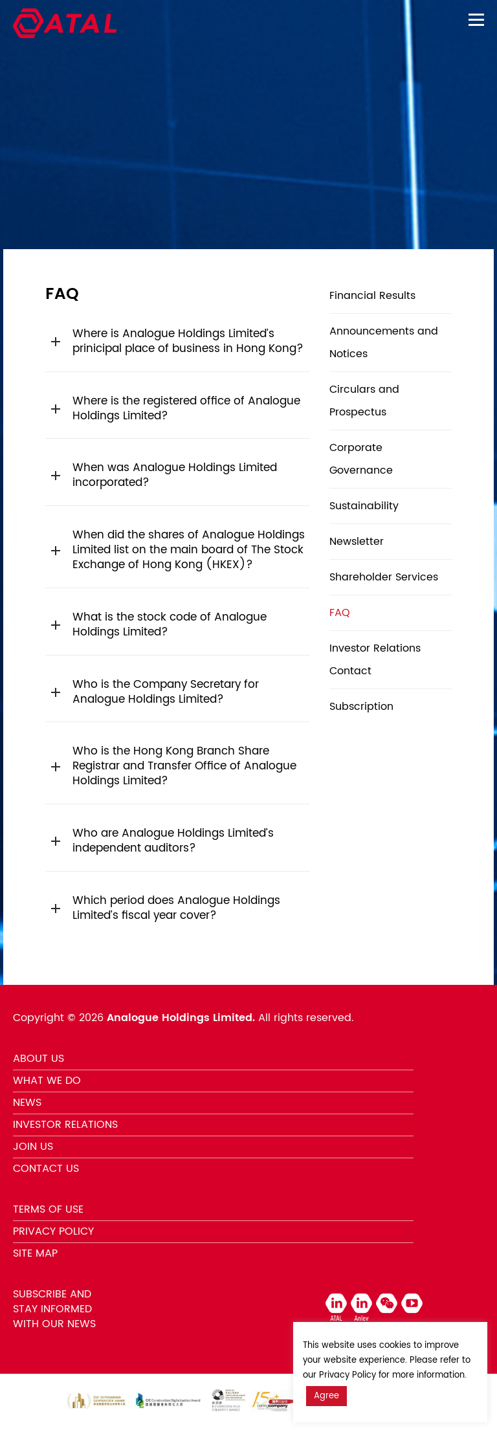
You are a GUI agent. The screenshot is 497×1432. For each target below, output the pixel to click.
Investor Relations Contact (375, 659)
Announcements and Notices (383, 342)
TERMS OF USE (48, 1209)
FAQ (339, 612)
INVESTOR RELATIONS (65, 1124)
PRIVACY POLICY (53, 1231)
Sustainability (364, 506)
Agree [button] (326, 1396)
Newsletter (356, 541)
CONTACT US (46, 1168)
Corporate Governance (361, 459)
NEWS (27, 1102)
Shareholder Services (383, 577)
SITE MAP (35, 1253)
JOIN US (33, 1146)
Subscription (361, 706)
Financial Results (372, 295)
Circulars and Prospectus (364, 401)
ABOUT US (38, 1058)
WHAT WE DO (47, 1080)
